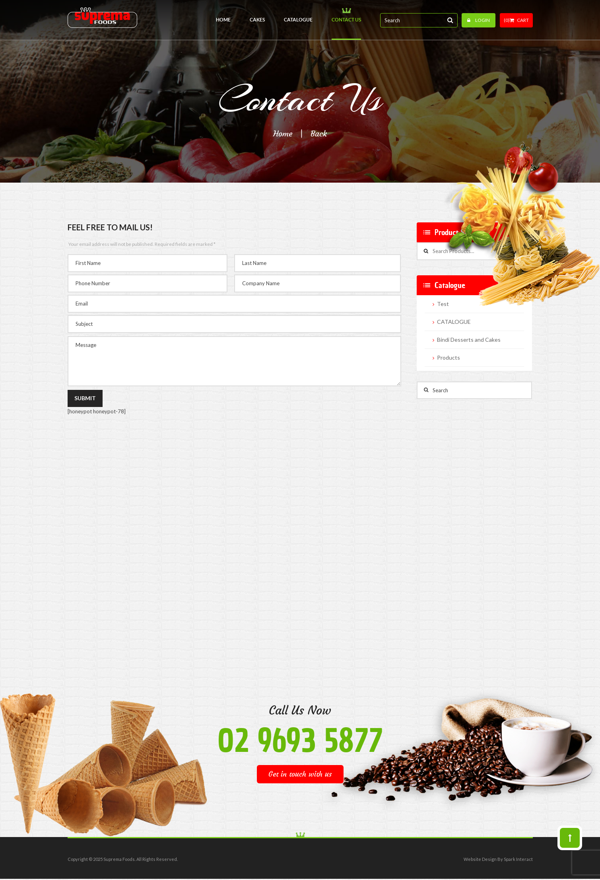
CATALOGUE (454, 322)
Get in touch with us (300, 774)
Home (282, 133)
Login (478, 20)
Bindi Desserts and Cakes (469, 340)
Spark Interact (518, 859)
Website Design (480, 859)
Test (443, 304)
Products (448, 357)
